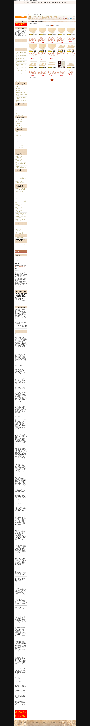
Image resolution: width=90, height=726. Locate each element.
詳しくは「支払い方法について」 (20, 261)
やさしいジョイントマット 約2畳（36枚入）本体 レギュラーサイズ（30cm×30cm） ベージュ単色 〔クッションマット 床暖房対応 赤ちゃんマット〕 (42, 39)
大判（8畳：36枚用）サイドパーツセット (21, 95)
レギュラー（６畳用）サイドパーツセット (21, 71)
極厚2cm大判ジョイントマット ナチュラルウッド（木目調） (21, 192)
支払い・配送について (46, 2)
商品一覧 (28, 2)
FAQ (68, 722)
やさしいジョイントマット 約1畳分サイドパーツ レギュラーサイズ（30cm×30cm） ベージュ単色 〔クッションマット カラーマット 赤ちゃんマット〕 (61, 55)
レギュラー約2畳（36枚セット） (21, 56)
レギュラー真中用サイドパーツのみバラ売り (21, 77)
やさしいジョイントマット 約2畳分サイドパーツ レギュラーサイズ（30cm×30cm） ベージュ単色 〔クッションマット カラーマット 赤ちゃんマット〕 (71, 55)
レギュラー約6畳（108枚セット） (21, 59)
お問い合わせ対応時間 (62, 722)
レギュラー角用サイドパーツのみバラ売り (21, 81)
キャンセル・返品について (55, 2)
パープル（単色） (19, 143)
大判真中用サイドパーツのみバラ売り (21, 98)
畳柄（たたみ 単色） (20, 115)
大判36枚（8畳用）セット (20, 92)
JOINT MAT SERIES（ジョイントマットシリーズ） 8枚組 (21, 247)
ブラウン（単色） (19, 131)
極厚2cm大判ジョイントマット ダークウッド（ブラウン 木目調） (21, 197)
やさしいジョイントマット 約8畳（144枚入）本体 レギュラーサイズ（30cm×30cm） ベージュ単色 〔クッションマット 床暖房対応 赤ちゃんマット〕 (61, 39)
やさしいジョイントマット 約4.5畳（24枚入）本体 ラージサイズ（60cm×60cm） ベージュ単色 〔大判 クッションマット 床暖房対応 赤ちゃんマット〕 (42, 55)
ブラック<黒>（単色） (20, 147)
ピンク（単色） (18, 135)
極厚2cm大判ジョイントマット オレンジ (21, 208)
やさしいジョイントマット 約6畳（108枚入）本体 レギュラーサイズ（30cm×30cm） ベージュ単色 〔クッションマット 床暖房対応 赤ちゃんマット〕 (52, 39)
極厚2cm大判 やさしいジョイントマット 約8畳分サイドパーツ (21, 174)
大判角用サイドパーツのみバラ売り (21, 101)
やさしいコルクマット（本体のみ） (21, 227)
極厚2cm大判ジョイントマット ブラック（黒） (21, 217)
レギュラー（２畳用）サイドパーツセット (21, 68)
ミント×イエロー (19, 127)
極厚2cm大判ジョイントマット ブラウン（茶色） (21, 214)
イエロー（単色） (19, 139)
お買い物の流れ (33, 2)
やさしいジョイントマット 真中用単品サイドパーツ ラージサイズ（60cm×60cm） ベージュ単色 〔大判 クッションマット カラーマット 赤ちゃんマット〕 (52, 72)
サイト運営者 (39, 2)
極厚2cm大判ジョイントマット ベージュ (21, 211)
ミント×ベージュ (19, 123)
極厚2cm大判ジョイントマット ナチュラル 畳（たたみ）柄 (21, 189)
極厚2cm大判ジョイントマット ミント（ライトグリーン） (21, 205)
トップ (25, 2)
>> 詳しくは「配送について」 (20, 286)
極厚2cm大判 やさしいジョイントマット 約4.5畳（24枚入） (21, 163)
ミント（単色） (18, 141)
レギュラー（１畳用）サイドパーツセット (21, 65)
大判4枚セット (18, 86)
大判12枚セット (18, 88)
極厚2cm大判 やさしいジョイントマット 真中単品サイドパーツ (21, 178)
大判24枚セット (18, 90)
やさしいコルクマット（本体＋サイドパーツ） (21, 230)
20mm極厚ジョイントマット (21, 43)
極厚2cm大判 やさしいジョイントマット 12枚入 (21, 160)
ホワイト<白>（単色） (20, 145)
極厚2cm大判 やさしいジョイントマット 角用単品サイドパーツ (21, 182)
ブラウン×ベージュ (19, 119)
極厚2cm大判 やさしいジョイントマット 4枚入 (21, 157)
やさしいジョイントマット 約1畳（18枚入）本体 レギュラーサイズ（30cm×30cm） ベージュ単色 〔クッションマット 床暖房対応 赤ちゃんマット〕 (33, 39)
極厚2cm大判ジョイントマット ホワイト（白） (21, 220)
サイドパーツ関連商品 (20, 237)
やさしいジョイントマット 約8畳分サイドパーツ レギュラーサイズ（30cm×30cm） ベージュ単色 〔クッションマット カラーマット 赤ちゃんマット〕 (42, 72)
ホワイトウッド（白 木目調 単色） (21, 113)
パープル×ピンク (19, 125)
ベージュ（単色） (19, 133)
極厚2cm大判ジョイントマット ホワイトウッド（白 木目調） (21, 201)
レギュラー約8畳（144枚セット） (21, 62)
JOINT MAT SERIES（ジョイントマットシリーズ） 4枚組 (21, 244)
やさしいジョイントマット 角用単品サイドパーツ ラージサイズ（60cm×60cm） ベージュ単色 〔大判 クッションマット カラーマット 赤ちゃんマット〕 (61, 72)
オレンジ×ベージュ (19, 121)
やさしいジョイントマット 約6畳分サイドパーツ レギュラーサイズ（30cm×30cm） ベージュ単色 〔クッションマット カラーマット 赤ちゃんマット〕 (33, 72)
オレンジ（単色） (19, 137)
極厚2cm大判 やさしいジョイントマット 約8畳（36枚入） (21, 167)
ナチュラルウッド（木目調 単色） (21, 110)
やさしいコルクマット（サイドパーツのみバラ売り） (21, 233)
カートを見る (63, 2)
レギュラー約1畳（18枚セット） (21, 53)
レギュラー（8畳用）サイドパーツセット (21, 74)
